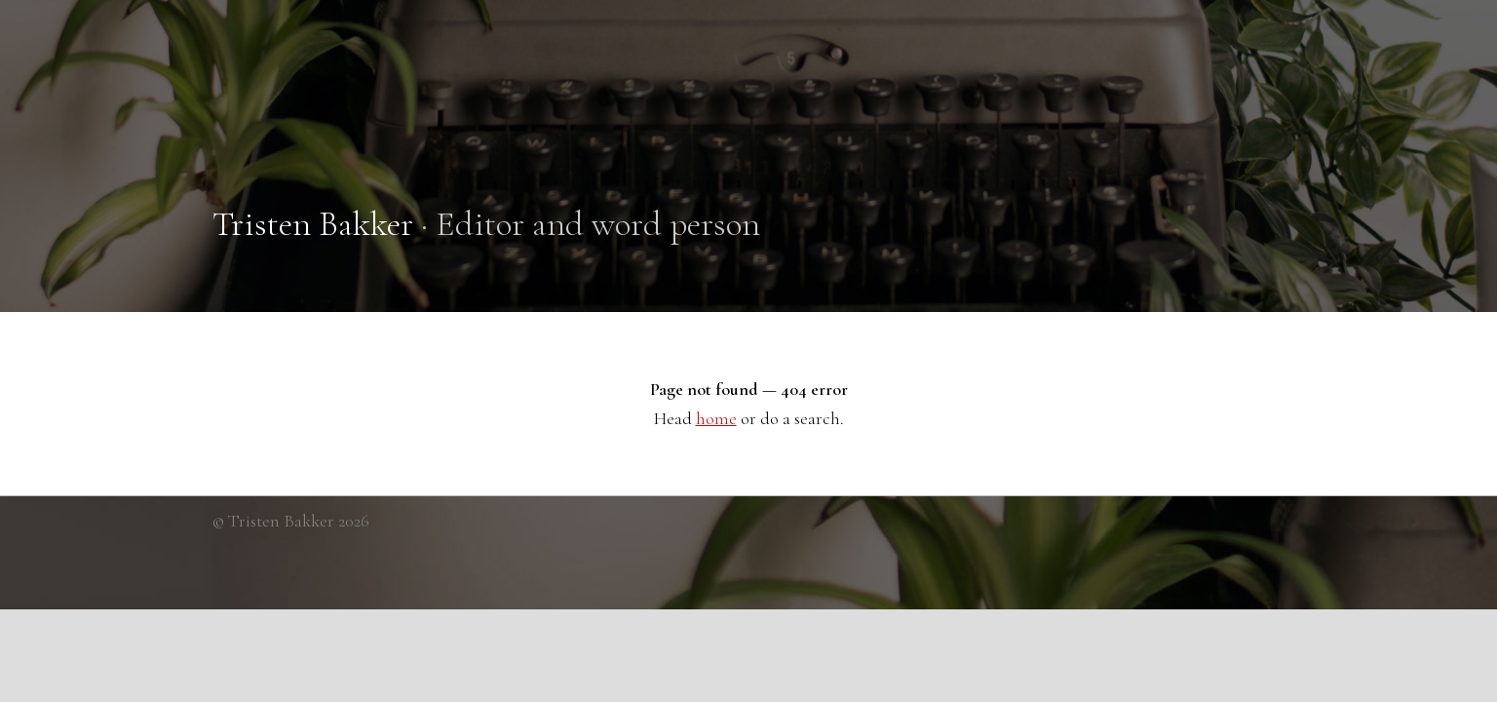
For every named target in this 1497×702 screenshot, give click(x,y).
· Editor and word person (486, 224)
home (716, 418)
